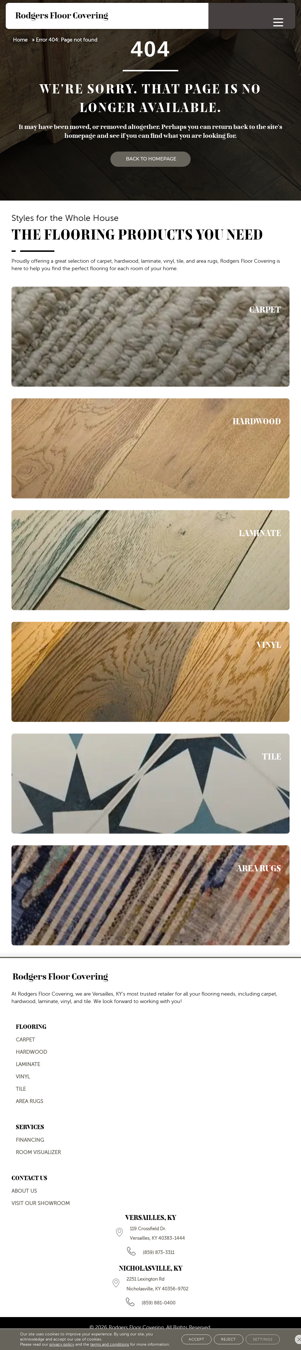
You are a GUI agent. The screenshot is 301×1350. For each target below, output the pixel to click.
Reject (222, 1337)
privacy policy (61, 1339)
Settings (260, 1337)
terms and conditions (109, 1339)
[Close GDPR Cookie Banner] (292, 1337)
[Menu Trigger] (278, 22)
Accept (185, 1337)
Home (20, 40)
